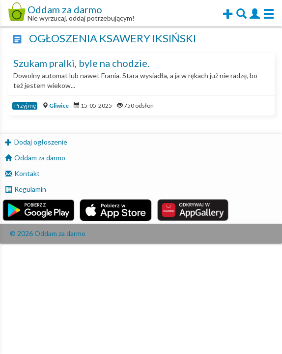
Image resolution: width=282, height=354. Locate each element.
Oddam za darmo (39, 157)
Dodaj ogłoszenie (40, 142)
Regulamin (30, 189)
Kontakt (27, 173)
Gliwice (59, 105)
